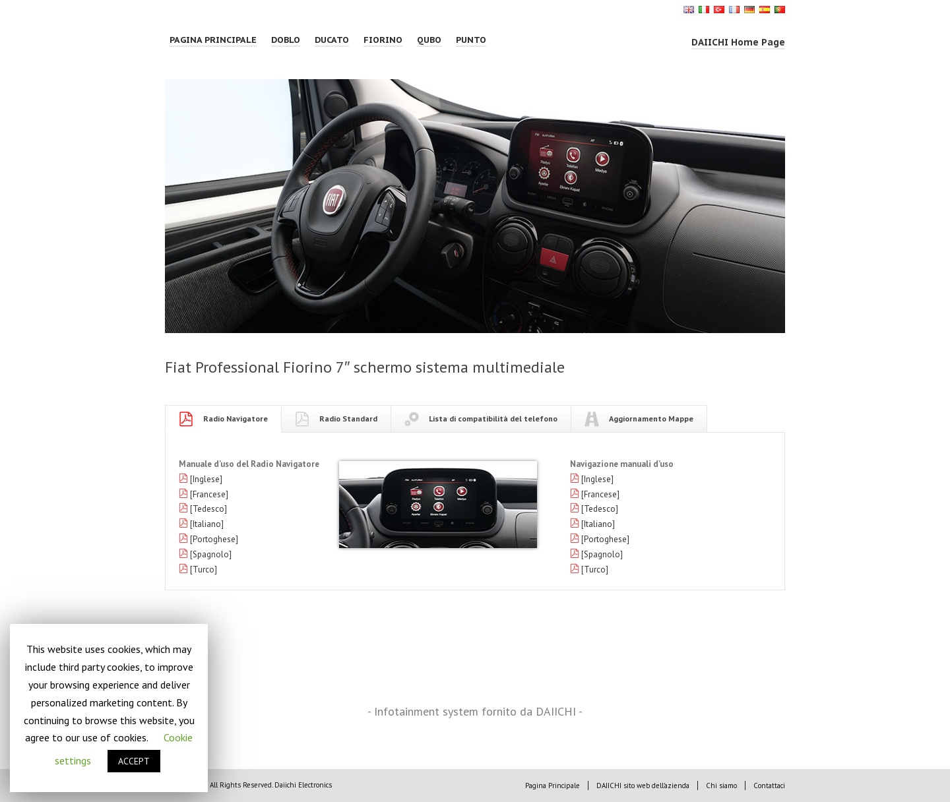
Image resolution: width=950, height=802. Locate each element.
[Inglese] (206, 479)
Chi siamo (721, 785)
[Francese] (209, 494)
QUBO (429, 40)
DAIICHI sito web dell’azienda (642, 785)
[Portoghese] (214, 539)
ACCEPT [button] (134, 761)
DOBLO (285, 40)
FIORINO (383, 40)
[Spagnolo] (211, 554)
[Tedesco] (208, 508)
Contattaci (769, 785)
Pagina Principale (213, 40)
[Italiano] (207, 524)
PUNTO (471, 40)
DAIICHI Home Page (738, 42)
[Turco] (203, 569)
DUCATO (332, 40)
